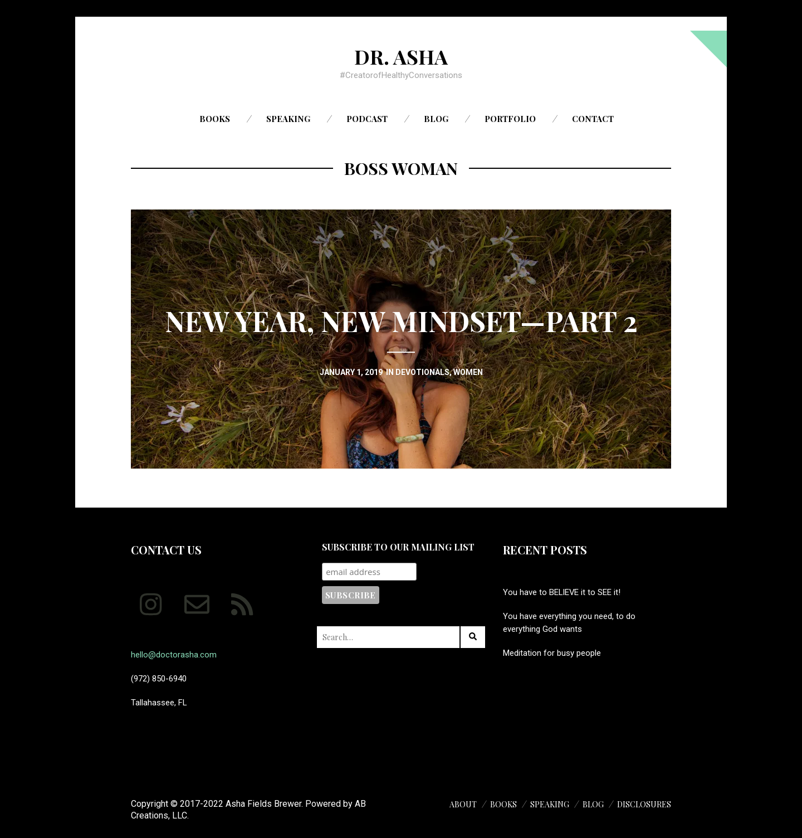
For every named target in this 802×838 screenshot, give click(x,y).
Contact (593, 118)
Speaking (288, 118)
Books (214, 118)
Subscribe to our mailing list (398, 547)
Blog (436, 118)
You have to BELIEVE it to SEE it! (561, 592)
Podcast (367, 118)
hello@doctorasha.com (174, 655)
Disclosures (644, 804)
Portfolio (510, 118)
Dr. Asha (401, 56)
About (463, 804)
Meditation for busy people (552, 653)
